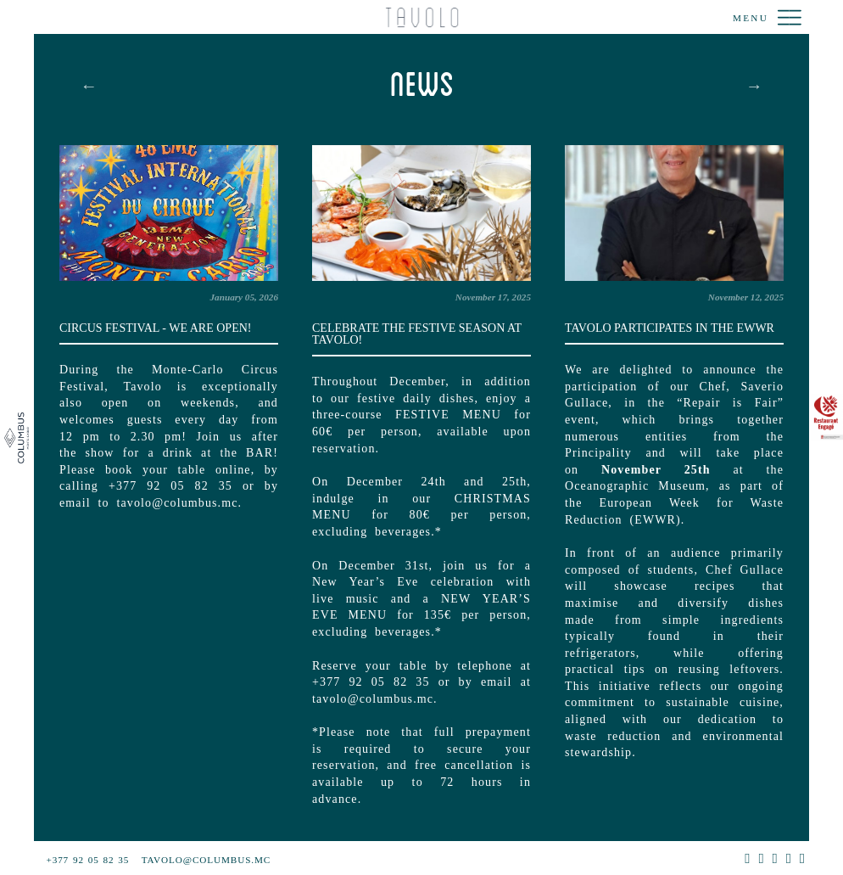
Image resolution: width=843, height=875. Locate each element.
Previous (89, 85)
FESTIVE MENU (448, 414)
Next (753, 85)
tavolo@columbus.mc (206, 860)
